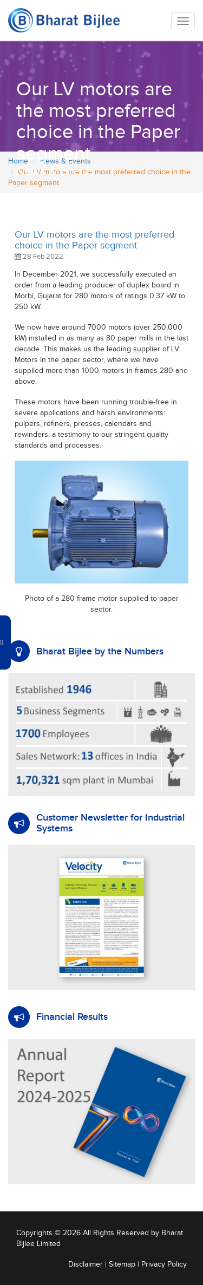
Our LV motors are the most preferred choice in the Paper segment (94, 240)
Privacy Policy (164, 1264)
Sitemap (122, 1264)
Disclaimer (85, 1264)
